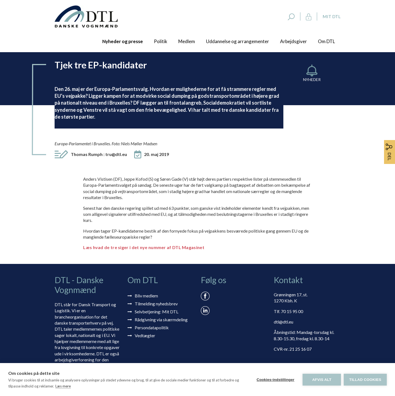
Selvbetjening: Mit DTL (156, 311)
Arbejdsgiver (293, 41)
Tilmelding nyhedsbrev (156, 303)
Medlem (186, 41)
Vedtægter (145, 335)
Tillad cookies (365, 380)
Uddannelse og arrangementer (237, 41)
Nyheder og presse (122, 41)
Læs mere (63, 386)
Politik (160, 41)
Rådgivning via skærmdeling (161, 319)
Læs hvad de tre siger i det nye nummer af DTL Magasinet (143, 247)
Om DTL (326, 41)
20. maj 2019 (156, 154)
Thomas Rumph (99, 154)
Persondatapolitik (152, 327)
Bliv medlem (146, 295)
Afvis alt (321, 380)
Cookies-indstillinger (275, 380)
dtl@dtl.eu (283, 321)
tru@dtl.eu (116, 154)
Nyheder (312, 79)
